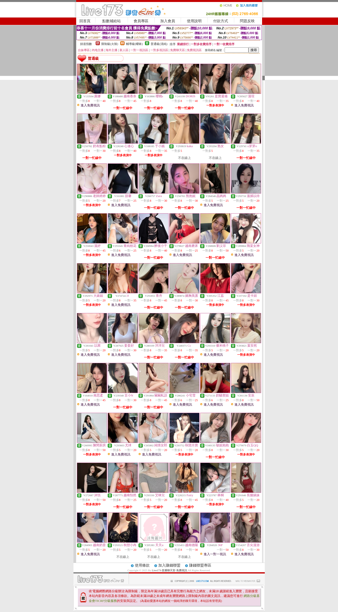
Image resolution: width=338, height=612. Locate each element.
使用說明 (194, 21)
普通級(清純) (159, 44)
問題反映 (247, 21)
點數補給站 (111, 21)
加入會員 (167, 21)
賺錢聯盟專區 (200, 565)
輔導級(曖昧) (134, 44)
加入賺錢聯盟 (169, 565)
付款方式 (220, 21)
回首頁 (84, 21)
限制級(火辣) (109, 44)
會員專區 (141, 21)
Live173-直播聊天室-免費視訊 (169, 570)
